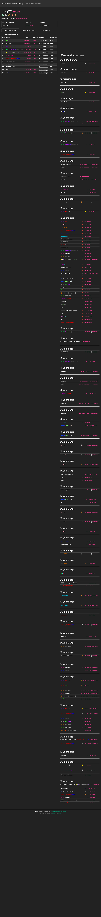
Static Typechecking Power (58, 811)
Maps (28, 3)
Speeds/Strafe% (28, 30)
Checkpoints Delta (11, 34)
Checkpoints (45, 30)
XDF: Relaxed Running (12, 3)
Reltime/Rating (10, 30)
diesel (59, 813)
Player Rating (36, 3)
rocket (53, 813)
